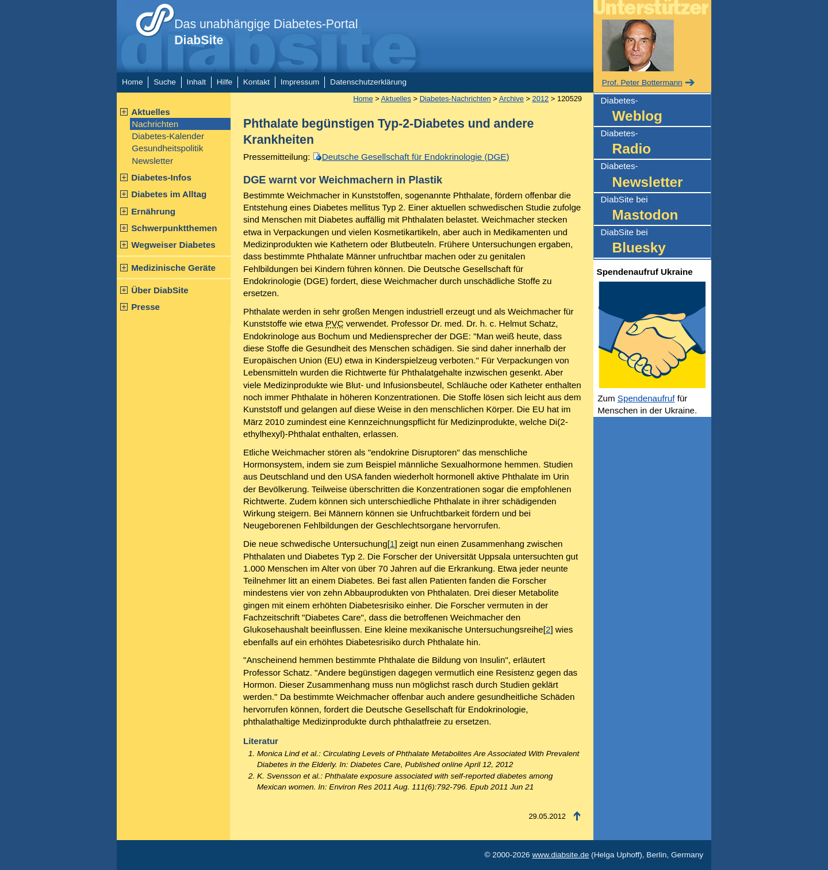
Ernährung (153, 211)
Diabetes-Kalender (168, 136)
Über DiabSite (160, 290)
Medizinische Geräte (173, 268)
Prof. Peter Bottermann (642, 82)
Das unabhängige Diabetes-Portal (266, 32)
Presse (145, 307)
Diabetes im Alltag (168, 194)
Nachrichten (155, 124)
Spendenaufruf (646, 398)
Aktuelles (150, 112)
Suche (165, 82)
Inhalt (196, 82)
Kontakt (256, 82)
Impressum (300, 82)
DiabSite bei (656, 209)
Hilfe (224, 82)
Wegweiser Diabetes (173, 245)
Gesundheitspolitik (167, 148)
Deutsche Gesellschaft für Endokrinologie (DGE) (415, 157)
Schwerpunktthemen (174, 228)
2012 (540, 98)
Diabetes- (656, 110)
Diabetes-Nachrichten (455, 98)
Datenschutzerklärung (368, 82)
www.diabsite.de (560, 854)
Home (132, 82)
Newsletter (152, 161)
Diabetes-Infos (161, 177)
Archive (511, 98)
